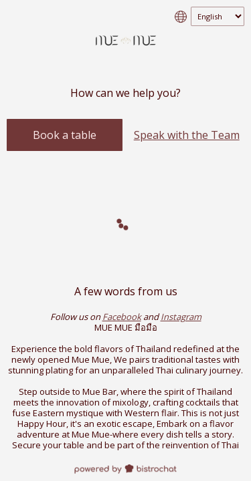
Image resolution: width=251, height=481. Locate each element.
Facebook (121, 317)
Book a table (64, 135)
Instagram (181, 317)
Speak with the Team (187, 135)
